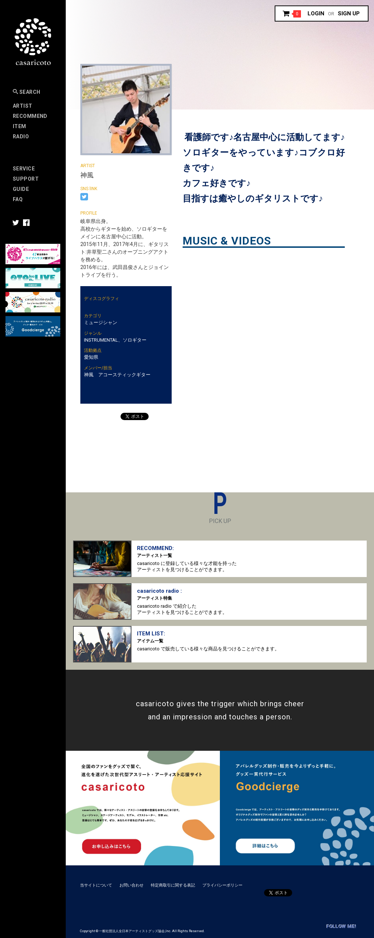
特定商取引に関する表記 (173, 885)
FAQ (18, 199)
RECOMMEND (30, 116)
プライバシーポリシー (222, 885)
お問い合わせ (131, 885)
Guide (21, 189)
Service (24, 169)
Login (316, 13)
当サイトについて (96, 885)
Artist (23, 106)
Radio (21, 136)
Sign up (349, 13)
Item (19, 126)
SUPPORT (26, 179)
